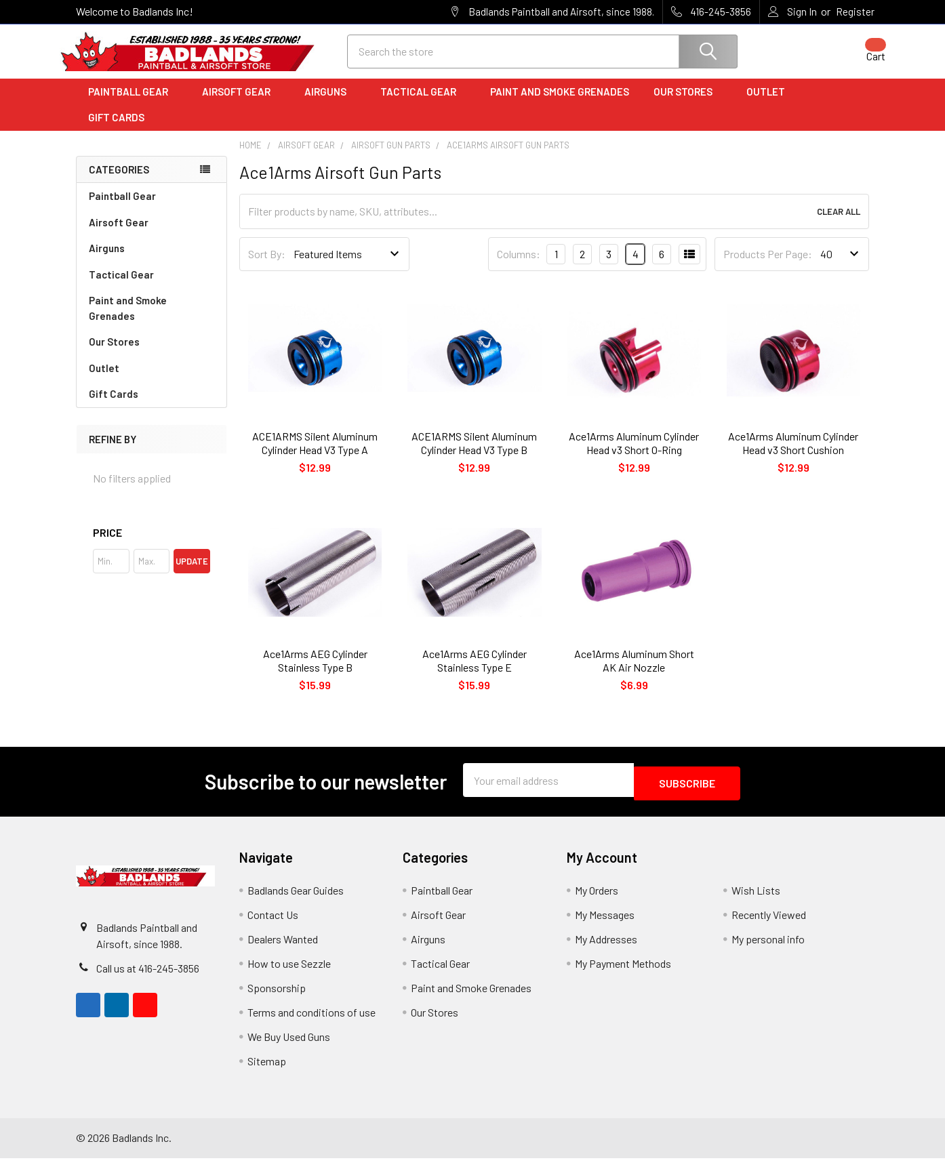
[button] (151, 545)
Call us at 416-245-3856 (147, 976)
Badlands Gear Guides (295, 899)
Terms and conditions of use (311, 1021)
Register (855, 11)
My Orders (596, 899)
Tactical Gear (423, 104)
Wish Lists (755, 899)
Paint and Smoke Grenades (559, 104)
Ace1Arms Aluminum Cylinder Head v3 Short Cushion (793, 455)
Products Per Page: (767, 266)
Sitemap (266, 1069)
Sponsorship (276, 996)
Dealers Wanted (282, 947)
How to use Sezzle (289, 972)
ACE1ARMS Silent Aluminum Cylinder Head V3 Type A (315, 455)
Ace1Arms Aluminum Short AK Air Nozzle (634, 672)
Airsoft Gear (241, 104)
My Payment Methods (623, 972)
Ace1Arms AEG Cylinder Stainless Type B (315, 672)
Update (192, 573)
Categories (119, 182)
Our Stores (688, 104)
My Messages (605, 923)
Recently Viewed (768, 923)
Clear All (838, 223)
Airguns (330, 104)
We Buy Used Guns (288, 1045)
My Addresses (606, 947)
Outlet (770, 104)
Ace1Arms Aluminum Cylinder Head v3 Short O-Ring (634, 455)
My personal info (768, 947)
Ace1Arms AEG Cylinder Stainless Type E (474, 672)
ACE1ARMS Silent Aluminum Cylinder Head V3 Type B (474, 455)
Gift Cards (116, 129)
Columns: (518, 266)
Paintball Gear (133, 104)
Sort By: (266, 266)
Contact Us (272, 923)
